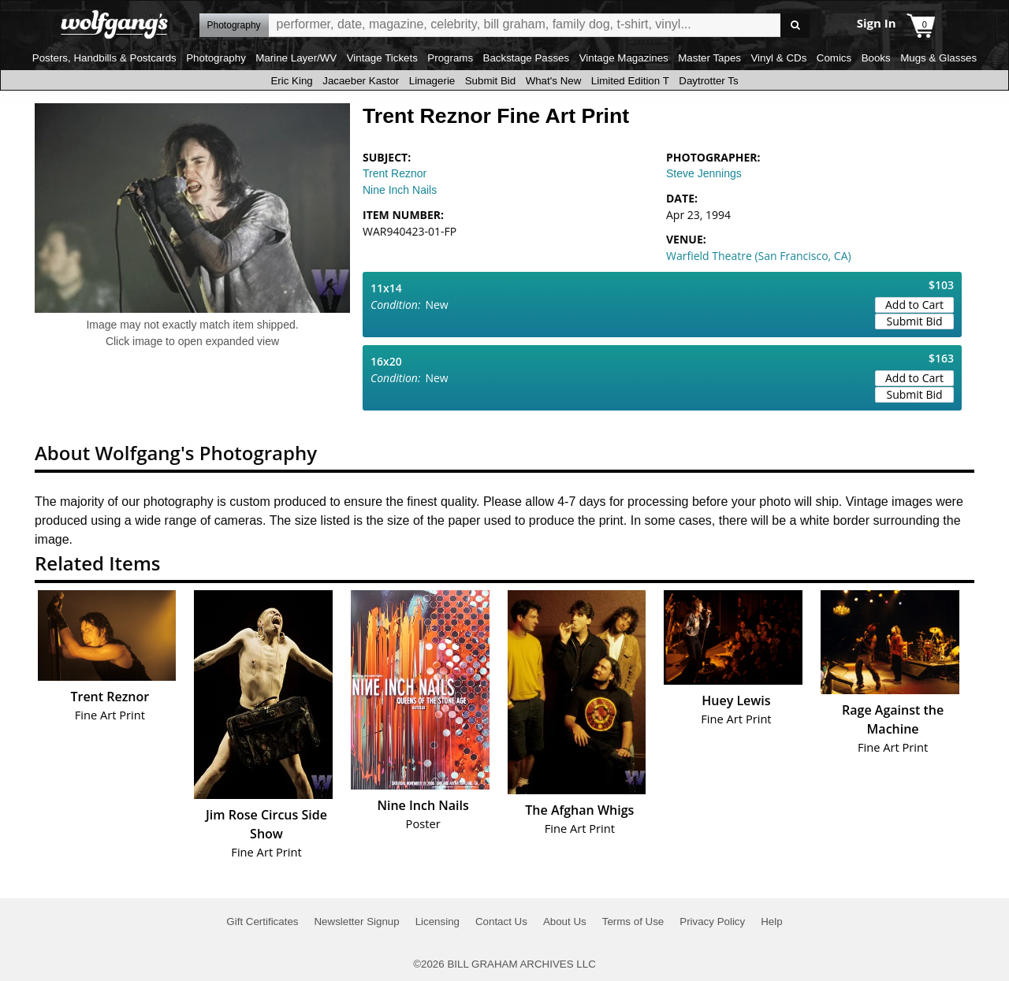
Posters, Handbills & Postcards (104, 58)
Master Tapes (709, 58)
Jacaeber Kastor (360, 81)
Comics (834, 58)
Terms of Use (633, 921)
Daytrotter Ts (708, 81)
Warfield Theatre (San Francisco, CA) (758, 255)
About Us (564, 921)
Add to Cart (914, 304)
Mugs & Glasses (938, 58)
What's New (554, 81)
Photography (216, 58)
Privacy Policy (712, 921)
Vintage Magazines (623, 58)
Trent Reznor (394, 173)
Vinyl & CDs (778, 58)
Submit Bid (490, 81)
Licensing (437, 921)
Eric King (291, 81)
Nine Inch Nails (400, 190)
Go (795, 25)
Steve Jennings (704, 173)
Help (771, 921)
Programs (450, 58)
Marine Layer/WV (296, 58)
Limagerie (432, 81)
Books (876, 58)
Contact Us (501, 921)
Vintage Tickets (382, 58)
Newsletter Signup (356, 921)
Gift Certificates (262, 921)
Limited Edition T (630, 81)
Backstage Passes (526, 58)
